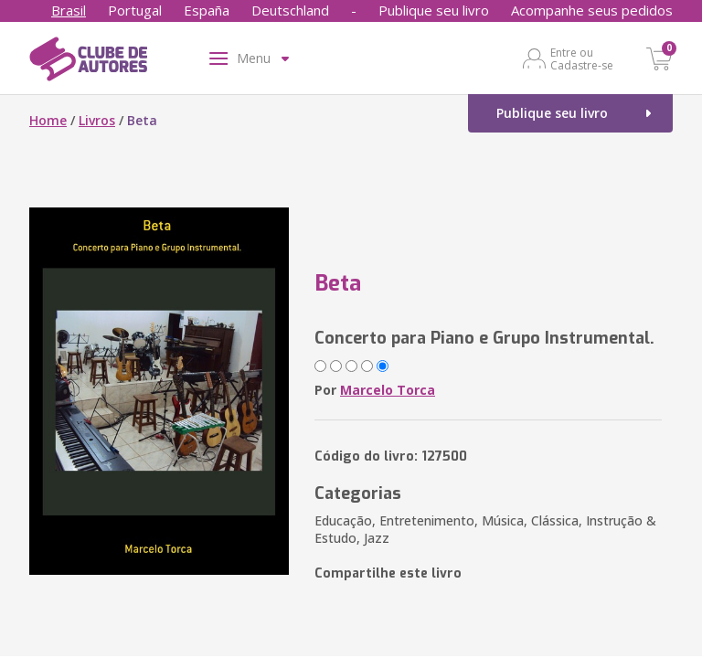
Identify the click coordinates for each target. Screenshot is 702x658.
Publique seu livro (433, 10)
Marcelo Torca (387, 389)
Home (48, 120)
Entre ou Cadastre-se (581, 58)
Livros (97, 120)
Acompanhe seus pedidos (592, 10)
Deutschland (290, 10)
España (206, 10)
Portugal (135, 10)
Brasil (68, 10)
